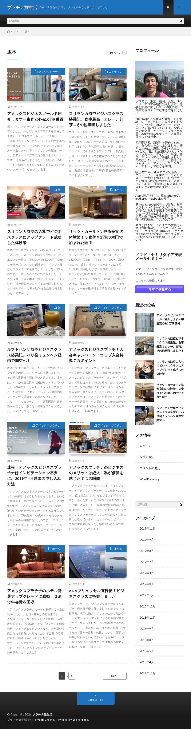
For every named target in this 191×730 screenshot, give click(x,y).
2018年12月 (148, 604)
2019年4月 (147, 571)
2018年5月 (147, 648)
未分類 (118, 549)
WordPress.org (150, 478)
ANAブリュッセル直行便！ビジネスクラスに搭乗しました (96, 594)
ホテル (118, 190)
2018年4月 (147, 659)
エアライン (115, 72)
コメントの (150, 468)
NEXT (114, 676)
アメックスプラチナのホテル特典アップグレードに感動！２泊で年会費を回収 (34, 597)
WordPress (81, 720)
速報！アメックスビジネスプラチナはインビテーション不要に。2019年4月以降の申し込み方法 (34, 476)
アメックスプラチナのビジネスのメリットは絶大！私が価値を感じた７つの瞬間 (96, 473)
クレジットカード (49, 72)
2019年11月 (148, 528)
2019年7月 (147, 560)
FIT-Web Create (43, 720)
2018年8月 (147, 637)
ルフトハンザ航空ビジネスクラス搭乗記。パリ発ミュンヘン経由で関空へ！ (34, 355)
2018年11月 (148, 615)
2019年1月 (147, 593)
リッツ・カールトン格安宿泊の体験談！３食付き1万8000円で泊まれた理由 (96, 237)
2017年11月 (148, 670)
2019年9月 (147, 538)
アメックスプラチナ (110, 308)
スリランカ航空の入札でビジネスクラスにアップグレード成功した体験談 (34, 237)
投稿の (147, 457)
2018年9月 (147, 626)
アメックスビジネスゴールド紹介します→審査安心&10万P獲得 (35, 116)
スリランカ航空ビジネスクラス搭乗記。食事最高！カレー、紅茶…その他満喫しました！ (96, 119)
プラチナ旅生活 (42, 715)
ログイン (145, 446)
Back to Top (95, 700)
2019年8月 (147, 549)
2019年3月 (147, 582)
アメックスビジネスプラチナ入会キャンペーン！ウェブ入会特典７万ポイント (96, 355)
